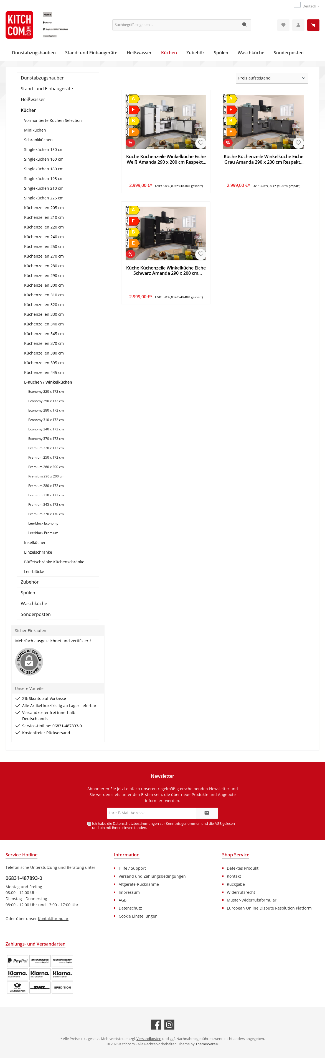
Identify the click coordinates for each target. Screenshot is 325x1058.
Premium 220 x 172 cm (46, 448)
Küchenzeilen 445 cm (44, 372)
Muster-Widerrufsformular (251, 900)
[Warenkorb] (313, 25)
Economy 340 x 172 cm (46, 429)
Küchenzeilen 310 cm (44, 294)
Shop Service (235, 855)
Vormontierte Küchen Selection (53, 120)
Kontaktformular (53, 918)
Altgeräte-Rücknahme (139, 884)
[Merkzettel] (283, 25)
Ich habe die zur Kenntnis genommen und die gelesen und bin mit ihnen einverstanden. (163, 825)
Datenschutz (130, 908)
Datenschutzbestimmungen (136, 823)
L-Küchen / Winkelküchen (48, 382)
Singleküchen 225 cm (44, 198)
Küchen (29, 110)
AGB (218, 823)
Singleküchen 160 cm (44, 159)
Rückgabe (236, 884)
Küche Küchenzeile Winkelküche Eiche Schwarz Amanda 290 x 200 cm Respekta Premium (166, 270)
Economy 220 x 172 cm (46, 391)
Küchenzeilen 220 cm (44, 227)
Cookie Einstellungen (138, 916)
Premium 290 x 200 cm (46, 476)
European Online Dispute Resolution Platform (269, 908)
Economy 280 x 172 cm (46, 410)
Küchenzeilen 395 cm (44, 362)
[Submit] (207, 813)
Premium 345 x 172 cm (46, 504)
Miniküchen (35, 130)
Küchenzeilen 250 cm (44, 246)
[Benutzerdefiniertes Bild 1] (40, 974)
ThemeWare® (207, 1044)
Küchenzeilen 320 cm (44, 304)
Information (126, 855)
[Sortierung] (272, 78)
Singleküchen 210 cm (44, 188)
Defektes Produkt (242, 868)
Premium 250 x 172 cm (46, 457)
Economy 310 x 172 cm (46, 419)
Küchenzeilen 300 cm (44, 285)
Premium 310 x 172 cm (46, 495)
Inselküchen (35, 542)
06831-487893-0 (24, 878)
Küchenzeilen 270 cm (44, 256)
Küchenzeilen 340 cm (44, 324)
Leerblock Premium (43, 532)
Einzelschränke (38, 552)
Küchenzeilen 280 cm (44, 265)
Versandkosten (148, 1038)
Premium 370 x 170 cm (46, 514)
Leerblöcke (34, 571)
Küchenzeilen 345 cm (44, 333)
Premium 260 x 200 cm (46, 466)
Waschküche (34, 603)
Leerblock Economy (43, 523)
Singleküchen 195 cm (44, 178)
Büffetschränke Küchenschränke (54, 561)
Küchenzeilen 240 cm (44, 236)
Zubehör (30, 582)
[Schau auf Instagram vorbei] (169, 1024)
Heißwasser (33, 99)
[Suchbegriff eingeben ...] (175, 24)
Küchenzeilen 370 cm (44, 343)
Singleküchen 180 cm (44, 168)
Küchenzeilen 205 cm (44, 207)
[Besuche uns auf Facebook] (156, 1024)
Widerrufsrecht (241, 892)
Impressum (129, 892)
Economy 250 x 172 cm (46, 401)
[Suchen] (244, 24)
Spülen (28, 593)
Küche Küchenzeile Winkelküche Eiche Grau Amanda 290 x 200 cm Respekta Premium (263, 159)
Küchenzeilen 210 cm (44, 217)
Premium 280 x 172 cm (46, 485)
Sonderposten (36, 614)
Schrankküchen (38, 139)
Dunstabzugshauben (43, 78)
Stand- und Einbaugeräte (47, 89)
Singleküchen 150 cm (44, 149)
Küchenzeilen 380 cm (44, 353)
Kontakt (234, 876)
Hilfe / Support (132, 868)
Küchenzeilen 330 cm (44, 314)
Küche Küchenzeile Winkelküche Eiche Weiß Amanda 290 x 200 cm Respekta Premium (166, 159)
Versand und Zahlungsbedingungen (152, 876)
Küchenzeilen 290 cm (44, 275)
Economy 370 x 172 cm (46, 438)
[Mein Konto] (298, 25)
